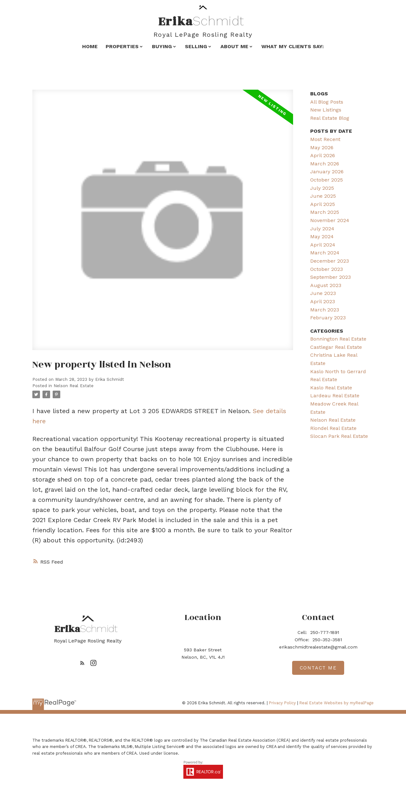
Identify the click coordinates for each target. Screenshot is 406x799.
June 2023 (323, 293)
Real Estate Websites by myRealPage (336, 702)
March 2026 (324, 164)
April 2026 (322, 155)
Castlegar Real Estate (336, 347)
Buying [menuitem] (162, 46)
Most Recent (325, 139)
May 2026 (321, 147)
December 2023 (329, 261)
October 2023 (326, 269)
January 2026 (327, 172)
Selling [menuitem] (196, 46)
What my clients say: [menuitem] (292, 46)
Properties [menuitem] (122, 46)
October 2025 (326, 180)
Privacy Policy (282, 702)
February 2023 (328, 318)
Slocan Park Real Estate (339, 436)
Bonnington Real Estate (338, 339)
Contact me (318, 668)
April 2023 (322, 301)
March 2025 (324, 212)
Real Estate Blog (329, 118)
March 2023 (324, 310)
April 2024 (322, 245)
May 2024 (322, 236)
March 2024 (324, 253)
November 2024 (329, 220)
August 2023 (325, 285)
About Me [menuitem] (234, 46)
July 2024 (322, 229)
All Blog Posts (326, 102)
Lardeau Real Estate (334, 396)
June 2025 (323, 196)
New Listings (325, 110)
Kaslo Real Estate (331, 388)
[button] (82, 663)
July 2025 (322, 188)
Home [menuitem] (90, 46)
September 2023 (330, 277)
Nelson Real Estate (74, 385)
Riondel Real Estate (333, 428)
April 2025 (322, 204)
